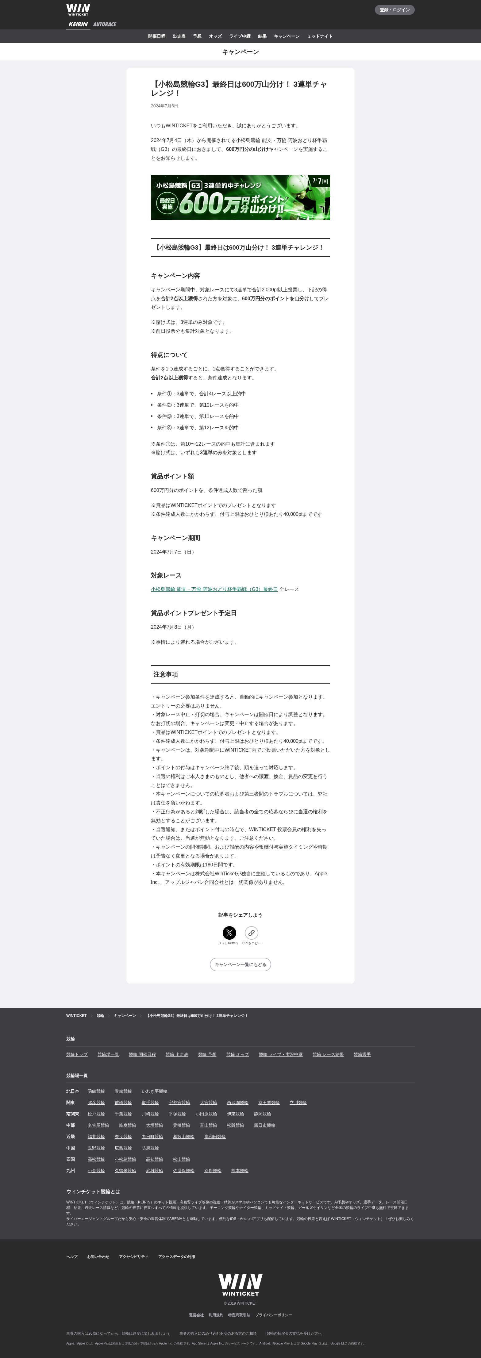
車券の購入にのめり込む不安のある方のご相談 (218, 1333)
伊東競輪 (235, 1113)
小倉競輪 (96, 1170)
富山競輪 (208, 1125)
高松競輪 (96, 1159)
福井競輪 (96, 1136)
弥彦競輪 (96, 1102)
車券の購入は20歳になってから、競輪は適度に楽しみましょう (118, 1333)
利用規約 (216, 1315)
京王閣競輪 (269, 1102)
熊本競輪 (239, 1170)
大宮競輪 (208, 1102)
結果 (262, 36)
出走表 (179, 36)
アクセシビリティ (133, 1257)
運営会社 (196, 1315)
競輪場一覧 (108, 1054)
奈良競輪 (123, 1136)
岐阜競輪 (127, 1125)
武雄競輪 (154, 1170)
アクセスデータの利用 (176, 1257)
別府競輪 (212, 1170)
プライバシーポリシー (273, 1315)
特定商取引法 (239, 1315)
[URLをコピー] (251, 936)
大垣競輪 (154, 1125)
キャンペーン (287, 36)
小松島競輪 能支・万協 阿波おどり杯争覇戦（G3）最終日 (214, 589)
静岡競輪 (262, 1113)
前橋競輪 (123, 1102)
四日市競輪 (264, 1125)
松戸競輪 (96, 1113)
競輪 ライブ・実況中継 (281, 1054)
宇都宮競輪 (179, 1102)
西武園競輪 (237, 1102)
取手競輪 (150, 1102)
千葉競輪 (123, 1113)
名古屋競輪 (98, 1125)
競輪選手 (362, 1054)
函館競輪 (96, 1091)
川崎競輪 (150, 1113)
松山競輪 (181, 1159)
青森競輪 (123, 1091)
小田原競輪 (206, 1113)
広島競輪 (123, 1147)
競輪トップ (77, 1054)
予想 (197, 36)
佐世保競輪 (183, 1170)
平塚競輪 (177, 1113)
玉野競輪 (96, 1147)
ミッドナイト (320, 36)
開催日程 (156, 36)
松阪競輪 (235, 1125)
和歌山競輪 (183, 1136)
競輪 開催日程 (142, 1054)
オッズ (215, 36)
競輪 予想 (207, 1054)
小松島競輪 (125, 1159)
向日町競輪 (152, 1136)
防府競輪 (150, 1147)
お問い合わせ (98, 1257)
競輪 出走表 (177, 1054)
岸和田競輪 (215, 1136)
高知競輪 (154, 1159)
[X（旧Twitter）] (229, 936)
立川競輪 (298, 1102)
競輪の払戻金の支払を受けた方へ (294, 1333)
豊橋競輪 (181, 1125)
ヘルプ (71, 1257)
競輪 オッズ (237, 1054)
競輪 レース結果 (328, 1054)
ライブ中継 (240, 36)
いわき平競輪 (154, 1091)
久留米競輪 (125, 1170)
